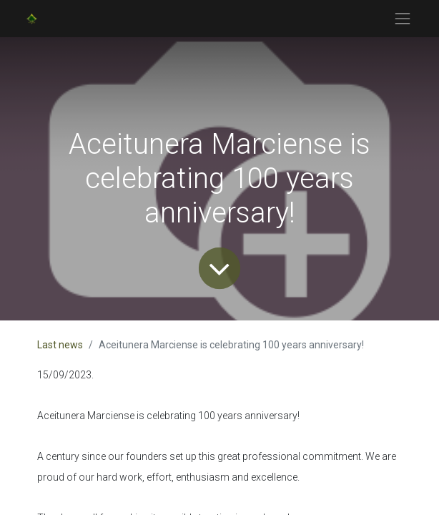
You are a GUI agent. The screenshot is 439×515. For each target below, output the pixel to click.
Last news (60, 344)
